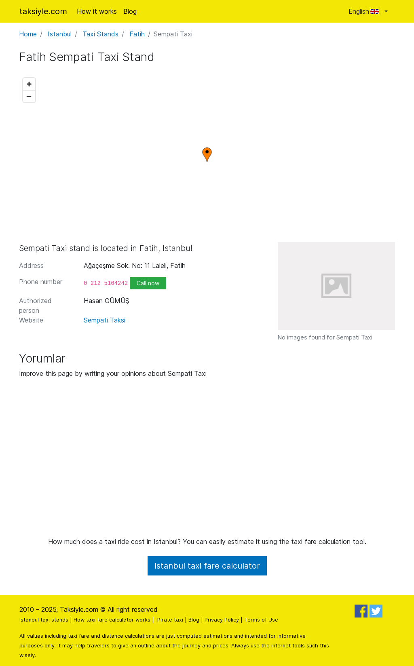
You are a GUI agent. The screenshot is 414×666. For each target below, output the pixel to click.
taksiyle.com (43, 11)
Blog (130, 11)
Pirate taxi (170, 620)
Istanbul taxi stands (43, 620)
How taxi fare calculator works (112, 620)
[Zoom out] (29, 96)
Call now (148, 283)
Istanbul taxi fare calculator (207, 566)
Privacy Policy (222, 620)
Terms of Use (261, 620)
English (366, 11)
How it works (97, 11)
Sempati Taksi (104, 320)
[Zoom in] (29, 84)
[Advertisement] (207, 460)
